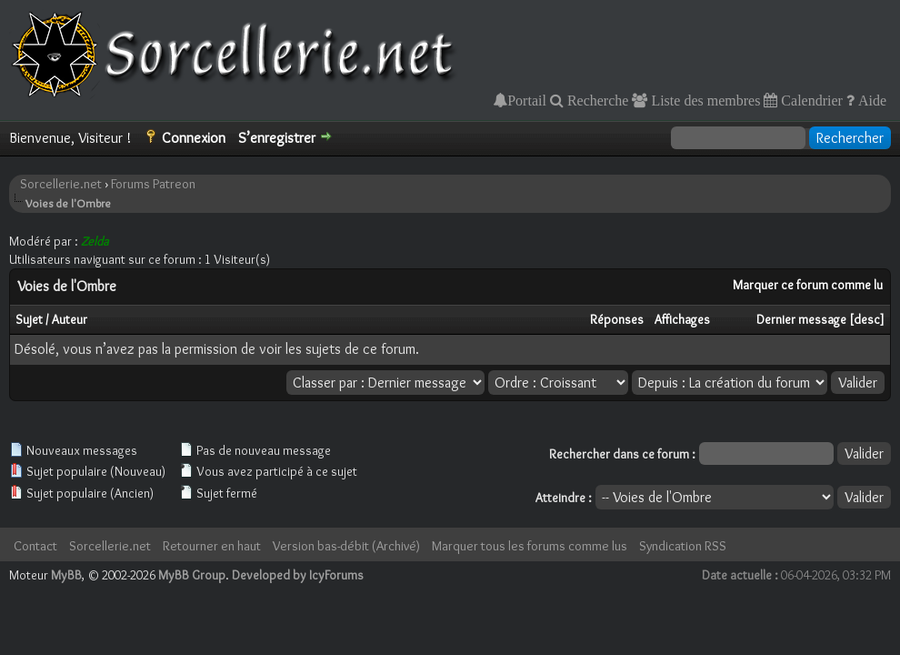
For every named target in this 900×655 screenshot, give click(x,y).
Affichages (682, 319)
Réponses (617, 319)
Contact (35, 546)
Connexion (193, 137)
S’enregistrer (276, 137)
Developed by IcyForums (298, 575)
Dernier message (801, 319)
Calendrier (810, 100)
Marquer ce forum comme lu (808, 285)
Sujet (29, 319)
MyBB (66, 575)
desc (867, 319)
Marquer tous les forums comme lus (529, 546)
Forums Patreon (153, 184)
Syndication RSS (682, 546)
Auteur (69, 319)
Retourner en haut (212, 546)
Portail (526, 100)
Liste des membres (703, 100)
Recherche (596, 100)
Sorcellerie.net (61, 184)
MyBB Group (191, 575)
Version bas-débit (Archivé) (346, 546)
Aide (870, 100)
